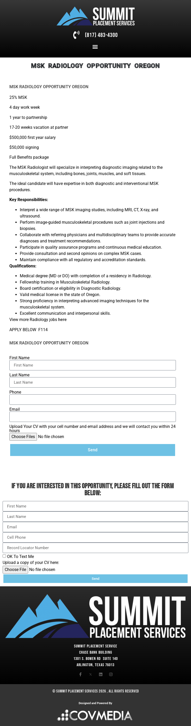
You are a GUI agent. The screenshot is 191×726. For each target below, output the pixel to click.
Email (14, 409)
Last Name (19, 375)
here (62, 319)
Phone (15, 392)
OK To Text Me (20, 556)
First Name (19, 358)
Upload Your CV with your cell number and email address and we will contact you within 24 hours (92, 429)
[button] (95, 46)
